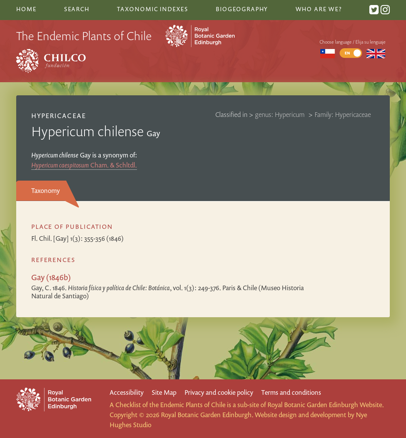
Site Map (164, 392)
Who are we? (319, 9)
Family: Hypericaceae (343, 114)
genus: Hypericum (280, 114)
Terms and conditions (291, 392)
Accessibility (127, 392)
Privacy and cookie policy (218, 392)
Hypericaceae (58, 115)
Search (77, 9)
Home (26, 9)
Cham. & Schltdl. (84, 165)
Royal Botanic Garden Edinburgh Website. (325, 404)
